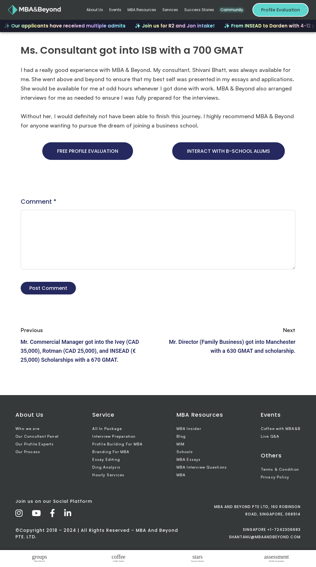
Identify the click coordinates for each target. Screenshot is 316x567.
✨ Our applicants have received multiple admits (67, 26)
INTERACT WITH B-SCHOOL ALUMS (228, 151)
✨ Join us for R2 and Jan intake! (177, 26)
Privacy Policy (275, 477)
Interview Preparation (113, 436)
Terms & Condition (280, 469)
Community (231, 9)
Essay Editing (106, 459)
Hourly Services (108, 475)
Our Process (27, 451)
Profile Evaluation (280, 10)
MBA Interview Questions (202, 467)
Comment (38, 201)
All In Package (107, 428)
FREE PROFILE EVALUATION (87, 151)
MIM (181, 444)
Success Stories (199, 9)
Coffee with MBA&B (281, 428)
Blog (181, 436)
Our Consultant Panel (37, 436)
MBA (181, 475)
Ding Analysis (106, 467)
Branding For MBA (110, 451)
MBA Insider (189, 428)
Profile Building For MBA (117, 444)
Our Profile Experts (34, 444)
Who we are (27, 428)
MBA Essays (189, 459)
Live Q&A (270, 436)
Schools (185, 451)
